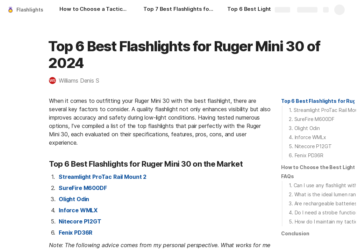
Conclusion (295, 233)
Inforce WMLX (78, 210)
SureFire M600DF (83, 187)
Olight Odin (74, 199)
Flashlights (29, 10)
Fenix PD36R (75, 232)
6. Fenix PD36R (306, 155)
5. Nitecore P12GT (310, 146)
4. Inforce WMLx (307, 137)
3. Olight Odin (304, 128)
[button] (77, 80)
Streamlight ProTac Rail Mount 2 (102, 176)
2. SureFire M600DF (311, 119)
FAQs (287, 176)
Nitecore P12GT (80, 221)
